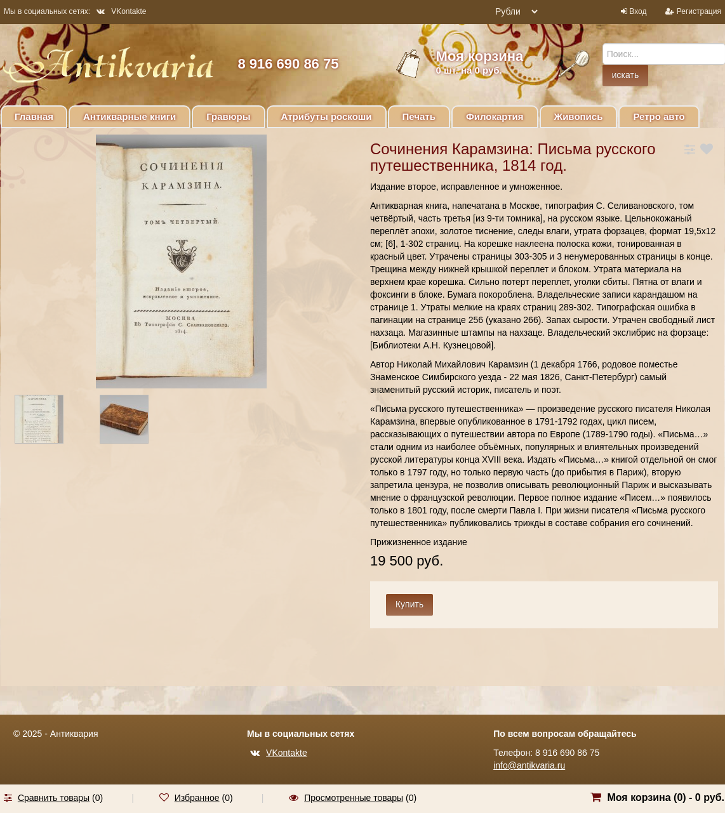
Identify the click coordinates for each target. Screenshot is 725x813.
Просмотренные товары (353, 798)
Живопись (578, 116)
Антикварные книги (129, 116)
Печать (419, 116)
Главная (34, 116)
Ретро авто (658, 116)
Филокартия (495, 116)
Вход (637, 11)
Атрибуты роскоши (326, 116)
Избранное (197, 798)
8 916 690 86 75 (287, 64)
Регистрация (699, 11)
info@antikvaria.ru (529, 765)
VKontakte (121, 11)
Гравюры (228, 116)
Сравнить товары (54, 798)
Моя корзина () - (665, 797)
